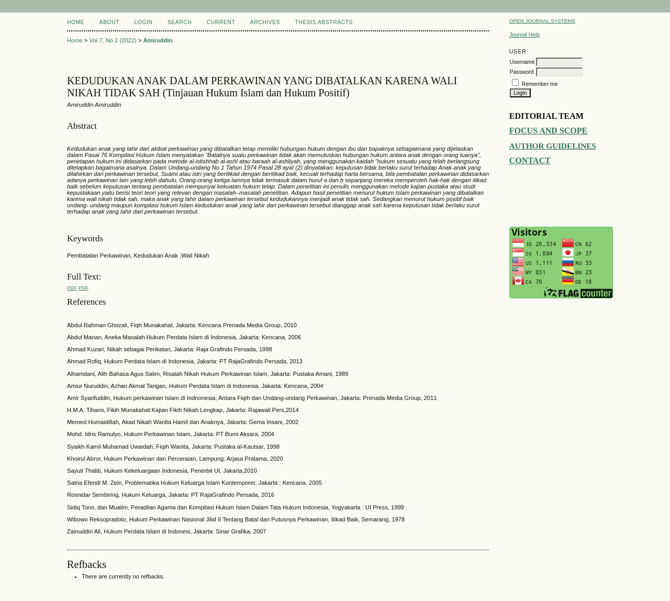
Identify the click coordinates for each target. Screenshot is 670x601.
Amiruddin (158, 40)
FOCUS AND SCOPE (548, 130)
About (109, 22)
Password (522, 72)
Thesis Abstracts (324, 22)
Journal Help (524, 35)
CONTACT (530, 160)
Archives (265, 22)
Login (144, 22)
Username (522, 62)
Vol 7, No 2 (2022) (113, 40)
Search (180, 22)
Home (75, 22)
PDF (72, 288)
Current (221, 22)
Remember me (540, 84)
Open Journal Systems (542, 21)
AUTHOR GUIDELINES (552, 145)
